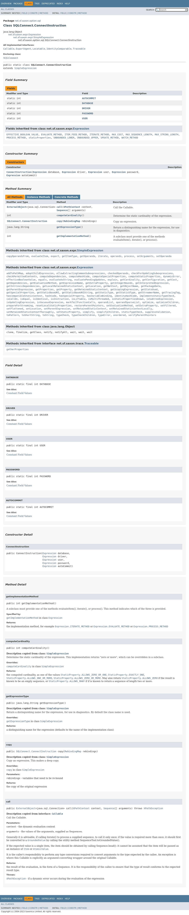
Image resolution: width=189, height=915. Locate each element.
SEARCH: (150, 10)
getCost (172, 279)
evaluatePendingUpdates (89, 279)
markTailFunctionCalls (80, 302)
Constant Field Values (19, 393)
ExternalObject (16, 207)
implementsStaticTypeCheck (156, 296)
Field (24, 13)
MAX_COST (117, 134)
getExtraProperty (96, 283)
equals (42, 279)
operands (115, 256)
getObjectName (129, 286)
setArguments (145, 256)
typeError (104, 315)
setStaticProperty (68, 312)
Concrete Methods (66, 197)
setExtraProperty (146, 305)
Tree (37, 3)
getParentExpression (19, 289)
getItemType (69, 256)
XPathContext (71, 207)
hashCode (50, 296)
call (59, 207)
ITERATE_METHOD (99, 134)
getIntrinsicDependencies (23, 286)
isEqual (25, 299)
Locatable (39, 48)
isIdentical (40, 299)
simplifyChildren (108, 312)
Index (60, 3)
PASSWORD (87, 113)
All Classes (7, 9)
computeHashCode (79, 276)
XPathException (153, 808)
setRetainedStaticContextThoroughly (30, 312)
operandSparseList (127, 302)
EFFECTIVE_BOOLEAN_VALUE (22, 134)
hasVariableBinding (99, 296)
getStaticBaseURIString (77, 292)
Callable (8, 48)
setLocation (33, 308)
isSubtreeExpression (159, 299)
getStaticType (104, 292)
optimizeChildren (167, 302)
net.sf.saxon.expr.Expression (24, 34)
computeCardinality (69, 215)
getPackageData (150, 286)
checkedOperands (118, 273)
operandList (105, 302)
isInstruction (60, 299)
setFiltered (168, 305)
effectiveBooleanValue (21, 279)
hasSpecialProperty (71, 296)
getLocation (93, 286)
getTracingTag (171, 292)
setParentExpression (57, 308)
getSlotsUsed (149, 289)
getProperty (64, 289)
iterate (103, 256)
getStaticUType (125, 292)
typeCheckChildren (83, 315)
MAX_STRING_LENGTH (166, 134)
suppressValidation (157, 312)
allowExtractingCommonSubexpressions (80, 273)
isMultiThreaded (98, 299)
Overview (6, 3)
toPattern (12, 315)
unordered (119, 315)
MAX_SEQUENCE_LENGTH (139, 134)
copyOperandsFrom (17, 256)
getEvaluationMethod (43, 283)
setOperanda (163, 256)
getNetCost (110, 286)
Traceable (79, 48)
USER (85, 118)
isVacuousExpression (50, 302)
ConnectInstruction (18, 172)
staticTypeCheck (132, 312)
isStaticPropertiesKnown (128, 299)
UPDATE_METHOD (110, 137)
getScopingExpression (124, 289)
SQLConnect (10, 58)
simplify (88, 312)
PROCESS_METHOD (16, 137)
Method (43, 13)
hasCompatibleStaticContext (24, 296)
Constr (33, 13)
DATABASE (87, 103)
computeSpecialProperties (109, 276)
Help (67, 3)
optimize (147, 302)
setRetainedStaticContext (89, 308)
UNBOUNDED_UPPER (87, 137)
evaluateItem (39, 256)
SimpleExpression (25, 68)
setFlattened (14, 308)
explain (112, 279)
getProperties (45, 289)
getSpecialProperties (20, 292)
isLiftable (78, 299)
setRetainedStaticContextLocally (130, 308)
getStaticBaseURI (48, 292)
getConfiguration (153, 279)
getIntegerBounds (121, 283)
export (55, 256)
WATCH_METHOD (130, 137)
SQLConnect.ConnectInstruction (27, 221)
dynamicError (171, 276)
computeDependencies (53, 276)
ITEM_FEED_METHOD (76, 134)
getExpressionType (68, 227)
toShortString (31, 315)
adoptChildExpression (40, 273)
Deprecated (48, 3)
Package (18, 3)
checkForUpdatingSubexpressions (152, 273)
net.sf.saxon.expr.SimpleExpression (33, 37)
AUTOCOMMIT (89, 98)
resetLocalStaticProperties (54, 305)
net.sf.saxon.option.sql (28, 20)
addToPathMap (14, 273)
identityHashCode (125, 296)
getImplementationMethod (72, 236)
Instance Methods (38, 197)
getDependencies (16, 283)
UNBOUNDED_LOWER (64, 137)
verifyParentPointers (142, 315)
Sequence (62, 210)
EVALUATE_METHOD (51, 134)
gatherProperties (17, 349)
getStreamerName (148, 292)
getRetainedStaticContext (91, 289)
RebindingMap (71, 221)
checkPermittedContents (21, 276)
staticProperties (40, 137)
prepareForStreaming (19, 305)
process (129, 256)
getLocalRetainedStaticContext (62, 286)
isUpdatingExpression (20, 302)
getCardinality (129, 279)
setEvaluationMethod (119, 305)
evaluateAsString (60, 279)
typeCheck (62, 315)
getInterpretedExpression (152, 283)
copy (59, 221)
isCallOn (11, 299)
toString (47, 315)
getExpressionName (71, 283)
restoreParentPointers (88, 305)
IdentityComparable (59, 48)
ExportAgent (23, 48)
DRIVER (86, 108)
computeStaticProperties (144, 276)
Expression (81, 128)
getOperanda (87, 256)
